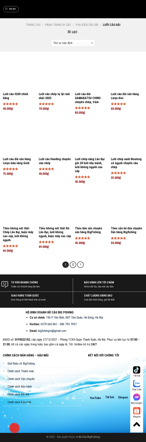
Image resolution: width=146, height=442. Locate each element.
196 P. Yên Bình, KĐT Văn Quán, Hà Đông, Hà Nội (74, 317)
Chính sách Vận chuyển (21, 379)
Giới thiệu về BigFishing (21, 363)
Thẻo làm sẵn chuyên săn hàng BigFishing (88, 230)
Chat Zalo (136, 385)
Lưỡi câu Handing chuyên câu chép (55, 161)
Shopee (123, 397)
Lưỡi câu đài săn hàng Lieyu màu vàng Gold (17, 161)
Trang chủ (33, 25)
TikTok (109, 397)
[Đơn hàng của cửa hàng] (73, 43)
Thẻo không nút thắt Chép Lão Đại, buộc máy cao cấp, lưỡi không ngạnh (18, 234)
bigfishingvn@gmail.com (52, 331)
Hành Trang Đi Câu (58, 25)
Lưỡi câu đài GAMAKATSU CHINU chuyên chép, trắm (88, 98)
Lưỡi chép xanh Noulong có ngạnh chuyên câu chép (126, 163)
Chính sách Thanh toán (21, 371)
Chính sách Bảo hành (20, 386)
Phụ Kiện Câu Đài (86, 25)
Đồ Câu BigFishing (89, 437)
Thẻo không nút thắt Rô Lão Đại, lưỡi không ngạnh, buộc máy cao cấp (55, 232)
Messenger (136, 399)
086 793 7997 (68, 324)
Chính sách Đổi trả (18, 394)
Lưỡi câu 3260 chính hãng (15, 96)
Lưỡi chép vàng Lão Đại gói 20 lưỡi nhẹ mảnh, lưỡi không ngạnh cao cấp (90, 165)
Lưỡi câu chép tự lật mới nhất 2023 (54, 96)
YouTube (95, 398)
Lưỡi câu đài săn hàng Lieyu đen (125, 96)
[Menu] (11, 9)
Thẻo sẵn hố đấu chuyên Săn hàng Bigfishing (126, 230)
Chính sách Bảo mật (19, 402)
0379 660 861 (49, 324)
